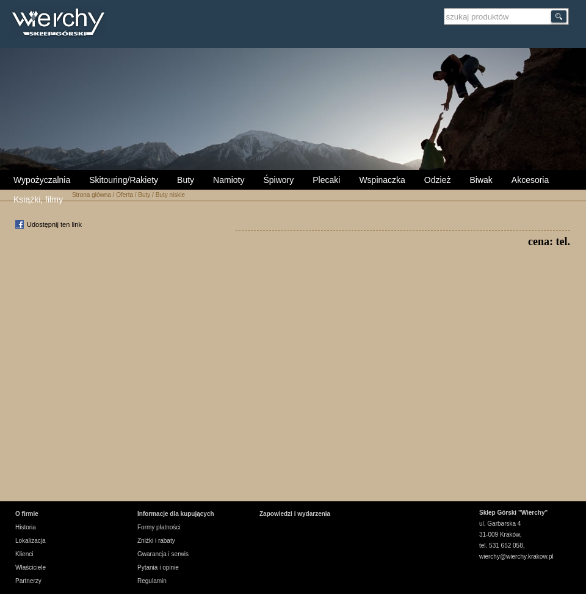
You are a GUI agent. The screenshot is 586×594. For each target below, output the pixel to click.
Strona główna (91, 194)
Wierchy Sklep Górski (61, 23)
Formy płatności (159, 527)
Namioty (228, 180)
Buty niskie (170, 194)
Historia (25, 527)
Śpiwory (278, 180)
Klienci (24, 554)
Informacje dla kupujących (175, 513)
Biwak (480, 180)
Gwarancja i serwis (163, 554)
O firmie (26, 513)
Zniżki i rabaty (156, 540)
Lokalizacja (30, 540)
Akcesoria (530, 180)
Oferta (124, 194)
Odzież (437, 180)
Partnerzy (28, 581)
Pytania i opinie (158, 567)
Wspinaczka (382, 180)
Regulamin (152, 581)
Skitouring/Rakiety (123, 180)
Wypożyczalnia (41, 180)
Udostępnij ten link (54, 224)
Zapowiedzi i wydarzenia (294, 513)
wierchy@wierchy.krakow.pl (516, 556)
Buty (185, 180)
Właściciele (30, 567)
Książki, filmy (38, 199)
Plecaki (326, 180)
